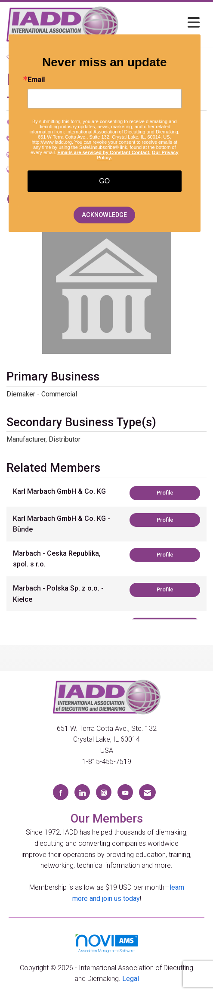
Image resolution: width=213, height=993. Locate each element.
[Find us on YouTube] (125, 792)
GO (104, 181)
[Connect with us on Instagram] (103, 792)
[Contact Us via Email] (147, 792)
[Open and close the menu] (161, 23)
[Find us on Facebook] (60, 792)
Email (36, 80)
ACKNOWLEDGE (104, 215)
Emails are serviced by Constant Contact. (103, 152)
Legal (130, 978)
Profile (165, 492)
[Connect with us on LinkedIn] (82, 792)
